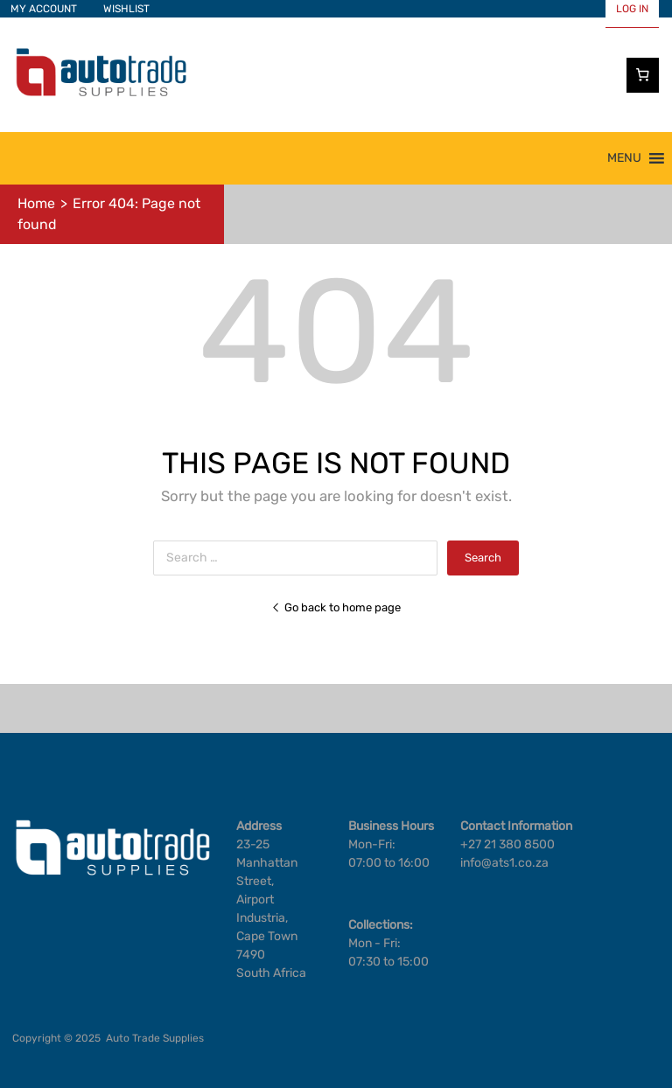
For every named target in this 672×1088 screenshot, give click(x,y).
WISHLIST (126, 9)
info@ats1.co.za (504, 862)
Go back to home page (336, 607)
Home (36, 203)
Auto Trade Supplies (155, 1038)
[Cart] (643, 75)
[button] (624, 158)
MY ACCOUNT (43, 9)
